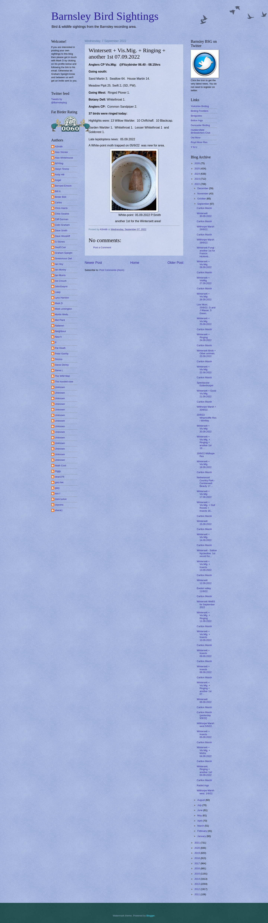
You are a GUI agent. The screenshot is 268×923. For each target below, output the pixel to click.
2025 (197, 168)
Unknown (60, 387)
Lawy (57, 292)
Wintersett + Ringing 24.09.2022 (204, 337)
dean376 (59, 476)
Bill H (57, 191)
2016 (197, 868)
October (201, 198)
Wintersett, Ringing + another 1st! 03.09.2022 (204, 770)
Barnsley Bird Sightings (105, 16)
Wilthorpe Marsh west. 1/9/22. (205, 792)
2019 (197, 853)
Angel (58, 180)
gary (57, 487)
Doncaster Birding (200, 125)
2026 (197, 163)
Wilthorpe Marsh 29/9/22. (205, 228)
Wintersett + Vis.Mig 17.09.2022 (204, 494)
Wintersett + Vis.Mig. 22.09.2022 (204, 369)
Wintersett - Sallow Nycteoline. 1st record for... (207, 553)
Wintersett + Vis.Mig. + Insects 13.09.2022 (204, 565)
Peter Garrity (61, 353)
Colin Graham (62, 224)
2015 (197, 873)
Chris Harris (61, 208)
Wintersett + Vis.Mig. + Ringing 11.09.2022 (204, 616)
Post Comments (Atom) (111, 270)
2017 (197, 863)
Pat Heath (60, 348)
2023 (197, 178)
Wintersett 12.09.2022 (204, 581)
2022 (197, 184)
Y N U (194, 147)
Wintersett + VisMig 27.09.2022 (204, 280)
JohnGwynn (61, 286)
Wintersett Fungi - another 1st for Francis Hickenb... (206, 252)
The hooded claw (64, 381)
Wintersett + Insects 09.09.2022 (204, 653)
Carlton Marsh (204, 208)
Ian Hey (59, 264)
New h (58, 336)
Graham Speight (63, 252)
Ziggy (58, 471)
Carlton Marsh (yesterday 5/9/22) (204, 715)
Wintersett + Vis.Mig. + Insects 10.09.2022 (204, 635)
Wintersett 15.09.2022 (204, 522)
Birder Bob (60, 196)
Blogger (150, 915)
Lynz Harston (62, 297)
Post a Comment (102, 247)
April (200, 820)
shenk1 (59, 510)
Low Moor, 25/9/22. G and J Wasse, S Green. (206, 309)
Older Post (175, 263)
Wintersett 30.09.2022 (204, 215)
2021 (197, 842)
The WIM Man (62, 376)
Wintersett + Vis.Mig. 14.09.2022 (204, 537)
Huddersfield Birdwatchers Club (200, 131)
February (202, 831)
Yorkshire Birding (200, 106)
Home (134, 263)
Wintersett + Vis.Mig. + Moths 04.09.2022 (204, 751)
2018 (197, 858)
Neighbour (60, 331)
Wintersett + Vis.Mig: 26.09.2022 (204, 296)
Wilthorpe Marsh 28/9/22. (205, 241)
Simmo (58, 359)
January (201, 836)
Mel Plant (60, 320)
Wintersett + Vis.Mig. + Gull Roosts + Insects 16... (206, 506)
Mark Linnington (63, 308)
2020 (197, 848)
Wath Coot (60, 465)
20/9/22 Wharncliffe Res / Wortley (206, 417)
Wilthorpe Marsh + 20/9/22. (206, 408)
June (200, 810)
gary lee (59, 482)
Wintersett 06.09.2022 (204, 700)
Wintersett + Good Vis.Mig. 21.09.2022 (206, 393)
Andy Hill (59, 174)
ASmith (59, 146)
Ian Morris (60, 275)
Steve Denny (62, 364)
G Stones (60, 241)
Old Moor (196, 137)
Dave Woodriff (62, 236)
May (199, 815)
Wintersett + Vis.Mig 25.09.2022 (204, 321)
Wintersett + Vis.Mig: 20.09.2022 (204, 428)
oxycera (59, 504)
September (203, 203)
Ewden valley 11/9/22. (204, 589)
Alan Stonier (61, 152)
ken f (57, 493)
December (203, 188)
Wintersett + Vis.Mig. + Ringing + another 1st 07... (204, 688)
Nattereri (59, 325)
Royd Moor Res (199, 142)
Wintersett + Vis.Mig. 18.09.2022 (204, 464)
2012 (197, 889)
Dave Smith (61, 230)
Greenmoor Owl (63, 258)
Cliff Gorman (61, 219)
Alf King (59, 163)
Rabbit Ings (203, 785)
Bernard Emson (63, 185)
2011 (197, 894)
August (201, 800)
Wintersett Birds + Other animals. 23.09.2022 (206, 353)
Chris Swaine (62, 213)
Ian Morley (60, 269)
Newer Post (93, 263)
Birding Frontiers (199, 110)
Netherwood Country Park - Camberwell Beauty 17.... (206, 481)
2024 (197, 173)
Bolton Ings (197, 120)
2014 (197, 878)
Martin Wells (61, 314)
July (199, 805)
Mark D (59, 303)
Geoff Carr (60, 247)
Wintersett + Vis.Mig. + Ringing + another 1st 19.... (204, 442)
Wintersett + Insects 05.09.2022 (204, 734)
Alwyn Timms (62, 169)
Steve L (59, 370)
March (201, 825)
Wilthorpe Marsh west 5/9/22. (205, 725)
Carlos (58, 202)
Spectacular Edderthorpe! (205, 384)
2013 (197, 884)
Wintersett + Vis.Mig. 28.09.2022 (204, 264)
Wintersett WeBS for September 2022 (206, 604)
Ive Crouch (60, 280)
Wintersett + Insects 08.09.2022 (204, 669)
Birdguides (196, 115)
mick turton (61, 499)
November (203, 193)
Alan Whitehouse (64, 157)
